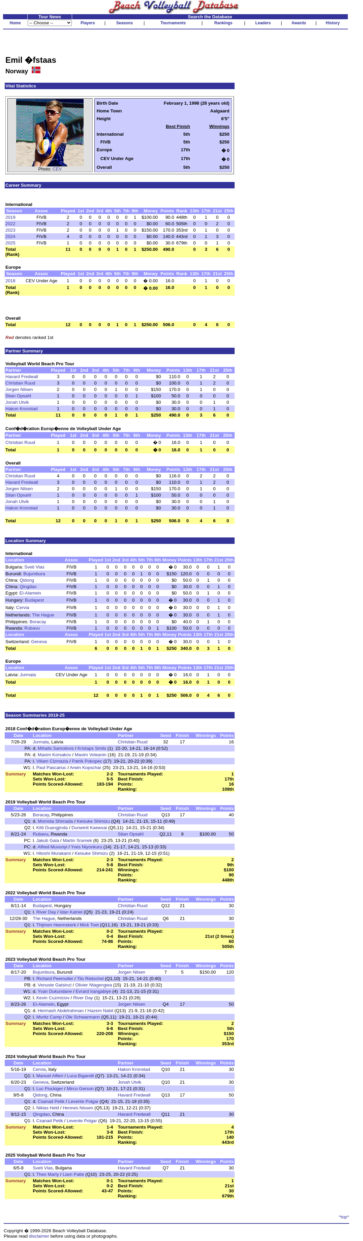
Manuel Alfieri (49, 1075)
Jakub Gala (47, 840)
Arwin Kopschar (85, 767)
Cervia (22, 607)
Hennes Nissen (78, 1107)
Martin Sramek (77, 840)
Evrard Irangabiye (93, 991)
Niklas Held (47, 1107)
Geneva (39, 641)
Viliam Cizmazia (52, 761)
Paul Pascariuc (51, 767)
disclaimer (39, 1236)
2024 (10, 236)
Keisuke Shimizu (93, 821)
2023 (10, 230)
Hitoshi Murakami (53, 853)
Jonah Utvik (17, 402)
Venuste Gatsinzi (54, 984)
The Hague (43, 614)
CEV (57, 168)
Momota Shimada (55, 821)
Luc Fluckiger (49, 1088)
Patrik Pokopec (87, 761)
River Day (46, 912)
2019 (10, 217)
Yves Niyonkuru (86, 846)
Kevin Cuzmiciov (53, 997)
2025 (10, 242)
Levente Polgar (83, 1101)
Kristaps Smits (92, 748)
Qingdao (28, 586)
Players (88, 23)
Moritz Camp (49, 1017)
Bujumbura (34, 573)
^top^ (344, 1216)
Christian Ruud (20, 383)
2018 (10, 280)
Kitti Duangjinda (52, 827)
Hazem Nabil (100, 1010)
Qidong (27, 580)
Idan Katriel (71, 912)
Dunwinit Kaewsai (89, 827)
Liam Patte (73, 1174)
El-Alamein (30, 593)
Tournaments (173, 23)
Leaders (263, 23)
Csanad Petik (51, 1101)
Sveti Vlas (34, 567)
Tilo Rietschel (90, 978)
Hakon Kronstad (21, 408)
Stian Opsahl (18, 395)
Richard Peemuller (54, 978)
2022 (10, 223)
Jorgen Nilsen (19, 389)
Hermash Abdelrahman (61, 1010)
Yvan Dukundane (55, 991)
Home (15, 23)
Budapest (34, 600)
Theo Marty (47, 1174)
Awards (299, 23)
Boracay (38, 621)
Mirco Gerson (80, 1088)
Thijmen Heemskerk (56, 924)
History (333, 23)
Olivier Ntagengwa (93, 984)
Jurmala (28, 674)
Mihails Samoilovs (56, 748)
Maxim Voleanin (91, 754)
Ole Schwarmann (82, 1017)
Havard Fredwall (21, 376)
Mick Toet (89, 924)
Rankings (223, 23)
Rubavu (32, 628)
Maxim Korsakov (54, 754)
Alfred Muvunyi (52, 846)
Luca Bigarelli (80, 1075)
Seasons (124, 23)
